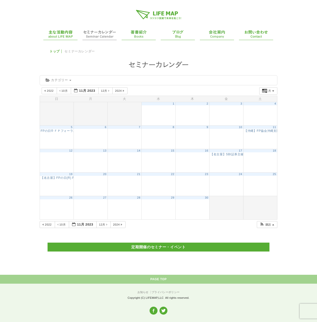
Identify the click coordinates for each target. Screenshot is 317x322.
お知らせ (143, 292)
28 (138, 197)
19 (71, 174)
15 (172, 150)
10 (240, 127)
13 (104, 150)
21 (138, 174)
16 (206, 150)
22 (172, 174)
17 (240, 150)
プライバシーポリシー (166, 292)
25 (274, 174)
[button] (267, 224)
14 (138, 150)
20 (104, 174)
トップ (55, 51)
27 (104, 197)
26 (71, 197)
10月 (64, 90)
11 (274, 127)
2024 (120, 90)
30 (206, 197)
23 (206, 174)
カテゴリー (58, 80)
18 (274, 150)
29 (172, 197)
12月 (105, 90)
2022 (49, 90)
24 (240, 174)
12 (71, 150)
